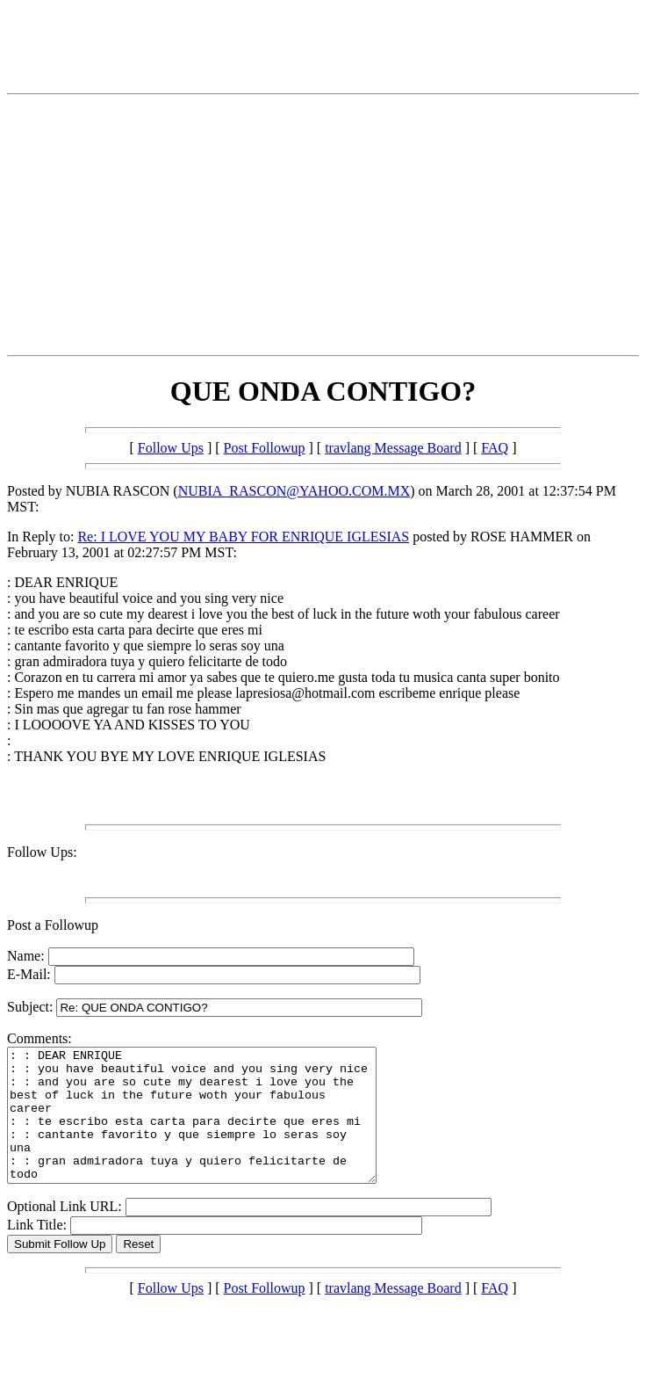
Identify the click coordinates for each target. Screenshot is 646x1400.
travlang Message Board (393, 447)
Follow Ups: (42, 852)
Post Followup (264, 447)
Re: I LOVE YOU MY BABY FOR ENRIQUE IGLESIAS (243, 536)
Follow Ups (171, 447)
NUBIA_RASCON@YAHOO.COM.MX (294, 490)
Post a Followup (52, 925)
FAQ (494, 447)
